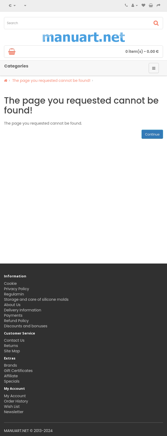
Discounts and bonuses (25, 326)
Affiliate (11, 376)
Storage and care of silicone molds (36, 299)
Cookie (10, 283)
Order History (16, 401)
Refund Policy (16, 320)
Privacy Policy (16, 288)
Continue (152, 134)
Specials (12, 381)
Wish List (12, 406)
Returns (11, 345)
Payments (13, 315)
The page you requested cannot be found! (51, 80)
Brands (10, 365)
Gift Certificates (18, 370)
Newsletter (14, 411)
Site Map (12, 351)
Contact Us (14, 340)
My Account (15, 396)
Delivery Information (22, 310)
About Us (12, 304)
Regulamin (14, 294)
